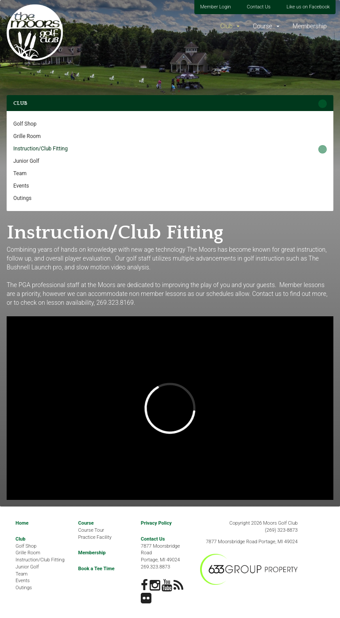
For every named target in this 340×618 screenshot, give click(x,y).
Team (20, 173)
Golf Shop (24, 124)
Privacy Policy (156, 523)
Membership (310, 26)
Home (21, 523)
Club (226, 26)
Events (21, 186)
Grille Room (27, 136)
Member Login (215, 7)
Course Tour (91, 530)
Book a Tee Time (96, 569)
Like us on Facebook (308, 7)
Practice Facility (95, 537)
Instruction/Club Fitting (40, 149)
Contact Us (258, 7)
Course (262, 26)
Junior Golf (26, 161)
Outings (22, 198)
